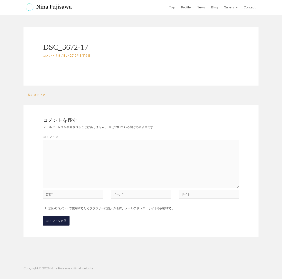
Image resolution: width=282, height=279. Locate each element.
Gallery (229, 7)
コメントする (52, 55)
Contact (250, 7)
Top (172, 7)
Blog (214, 7)
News (201, 7)
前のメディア (34, 95)
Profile (186, 7)
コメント (51, 137)
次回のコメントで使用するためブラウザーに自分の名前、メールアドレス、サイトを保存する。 (111, 208)
